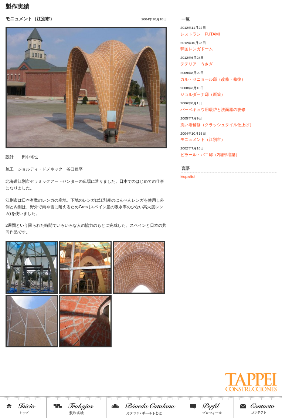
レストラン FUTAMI (200, 34)
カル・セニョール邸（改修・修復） (212, 79)
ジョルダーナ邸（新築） (202, 94)
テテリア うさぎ (196, 64)
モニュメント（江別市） (202, 139)
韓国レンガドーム (196, 49)
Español (187, 176)
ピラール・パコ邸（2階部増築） (209, 154)
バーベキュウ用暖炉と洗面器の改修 (212, 109)
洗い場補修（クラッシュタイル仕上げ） (217, 124)
